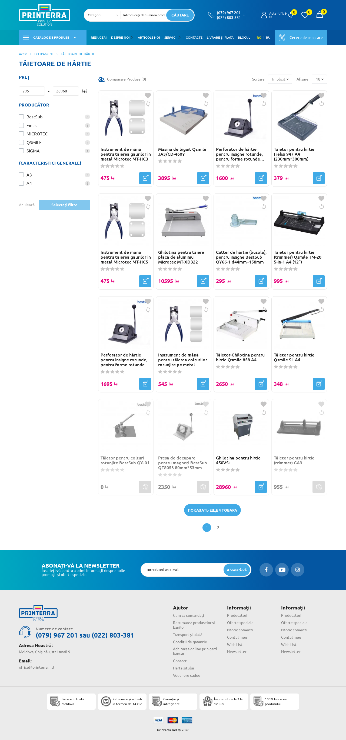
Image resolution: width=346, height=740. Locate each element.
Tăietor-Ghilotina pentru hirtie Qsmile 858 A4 (240, 357)
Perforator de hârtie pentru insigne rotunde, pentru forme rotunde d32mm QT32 (239, 154)
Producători (237, 615)
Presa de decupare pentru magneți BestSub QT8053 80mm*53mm (182, 462)
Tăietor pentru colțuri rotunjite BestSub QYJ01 (125, 460)
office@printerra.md (36, 667)
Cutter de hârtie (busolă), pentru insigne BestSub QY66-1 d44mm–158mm (241, 257)
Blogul (243, 37)
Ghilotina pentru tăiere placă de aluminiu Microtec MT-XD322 (181, 257)
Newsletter (237, 651)
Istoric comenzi (240, 630)
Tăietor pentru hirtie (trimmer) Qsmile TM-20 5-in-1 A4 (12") (297, 257)
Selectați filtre (64, 205)
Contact (180, 661)
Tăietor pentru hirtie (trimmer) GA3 (294, 460)
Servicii (170, 37)
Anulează (27, 205)
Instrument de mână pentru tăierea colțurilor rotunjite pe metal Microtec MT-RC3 (182, 359)
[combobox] (104, 15)
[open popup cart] (319, 15)
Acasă (23, 54)
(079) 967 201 (229, 13)
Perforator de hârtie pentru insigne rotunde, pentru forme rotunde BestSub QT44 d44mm (124, 359)
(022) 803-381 (229, 17)
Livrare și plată (219, 37)
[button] (132, 37)
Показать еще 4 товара (212, 510)
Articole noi (149, 37)
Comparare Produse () (126, 79)
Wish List (234, 644)
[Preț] (32, 91)
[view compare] (290, 15)
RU (268, 37)
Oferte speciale (240, 623)
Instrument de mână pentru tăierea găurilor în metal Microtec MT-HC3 (126, 154)
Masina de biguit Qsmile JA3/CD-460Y (182, 151)
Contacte (193, 37)
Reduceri (99, 37)
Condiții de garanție (190, 642)
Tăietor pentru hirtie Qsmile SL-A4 (294, 357)
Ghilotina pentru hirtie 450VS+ (238, 460)
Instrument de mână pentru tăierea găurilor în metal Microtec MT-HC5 (126, 257)
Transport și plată (187, 634)
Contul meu (237, 637)
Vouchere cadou (186, 675)
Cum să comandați (188, 615)
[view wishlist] (304, 15)
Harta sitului (183, 668)
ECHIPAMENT (44, 54)
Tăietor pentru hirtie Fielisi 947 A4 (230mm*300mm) (294, 154)
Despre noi (120, 37)
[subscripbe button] (237, 570)
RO (259, 37)
